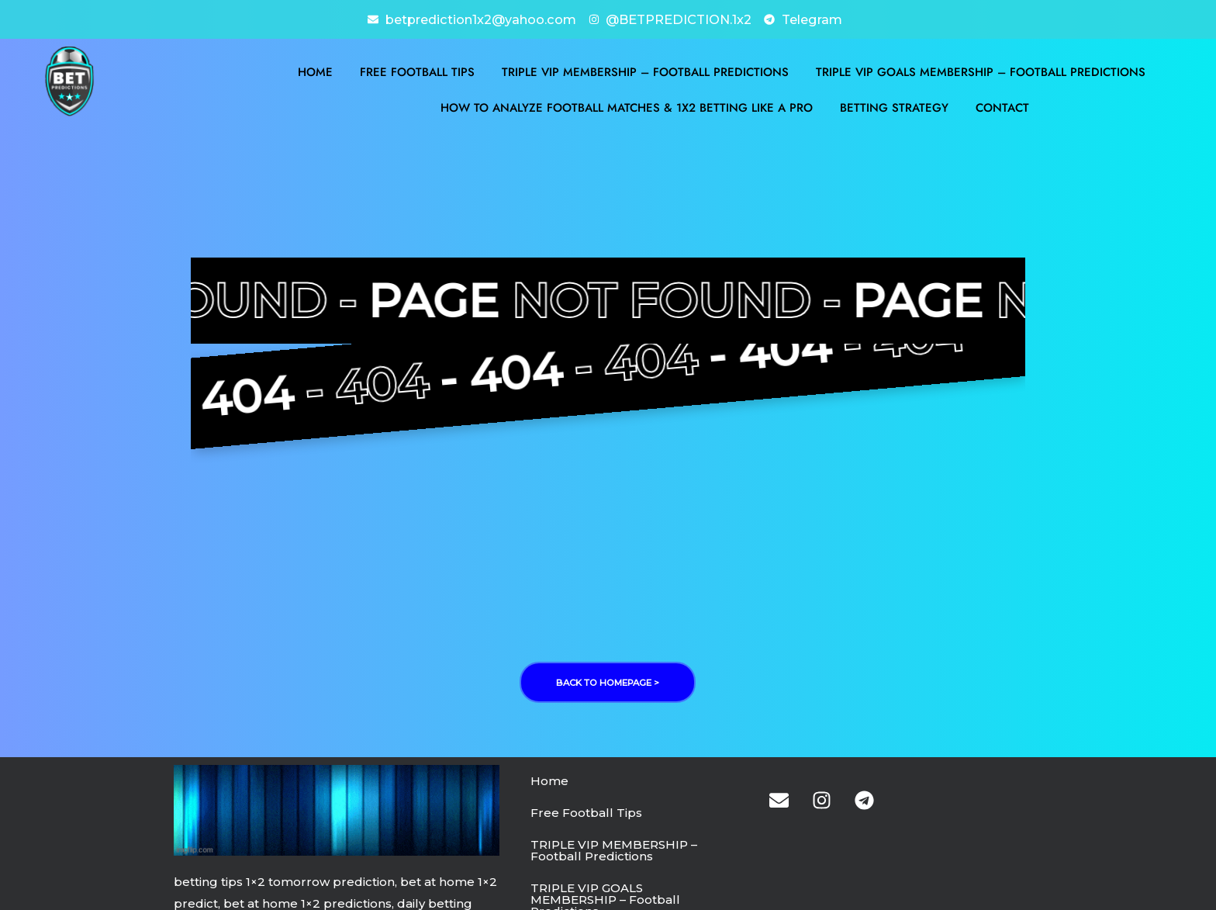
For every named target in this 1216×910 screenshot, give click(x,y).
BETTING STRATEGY (894, 106)
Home (315, 70)
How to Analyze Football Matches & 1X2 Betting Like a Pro (626, 106)
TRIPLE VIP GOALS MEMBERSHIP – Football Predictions (980, 70)
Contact (1002, 106)
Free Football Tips (417, 70)
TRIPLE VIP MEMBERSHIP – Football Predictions (645, 70)
